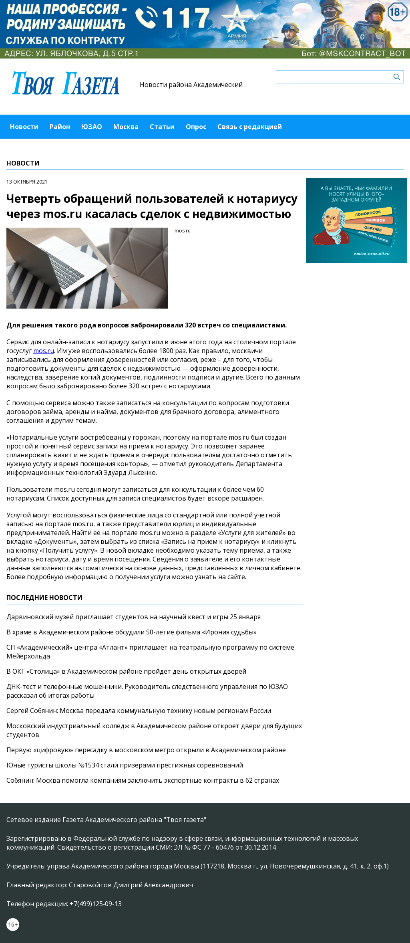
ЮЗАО (91, 126)
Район (60, 126)
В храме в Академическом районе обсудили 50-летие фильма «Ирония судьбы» (131, 632)
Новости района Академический (191, 84)
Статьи (162, 126)
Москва (126, 126)
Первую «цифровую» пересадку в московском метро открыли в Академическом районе (146, 749)
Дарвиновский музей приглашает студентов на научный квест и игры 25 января (133, 616)
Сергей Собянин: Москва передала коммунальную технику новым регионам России (138, 710)
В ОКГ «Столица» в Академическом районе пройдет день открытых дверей (126, 671)
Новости (24, 126)
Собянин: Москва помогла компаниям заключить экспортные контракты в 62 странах (142, 780)
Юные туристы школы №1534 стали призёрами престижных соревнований (124, 765)
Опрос (196, 126)
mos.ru (43, 350)
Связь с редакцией (249, 126)
